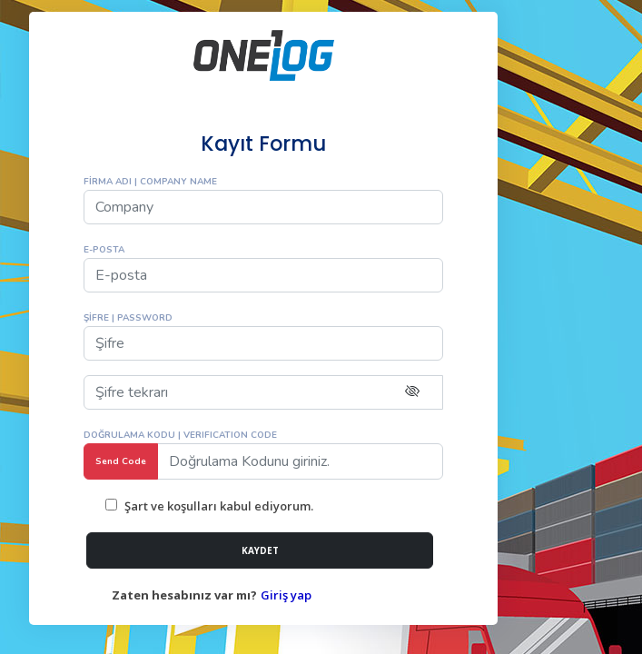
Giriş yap (286, 595)
